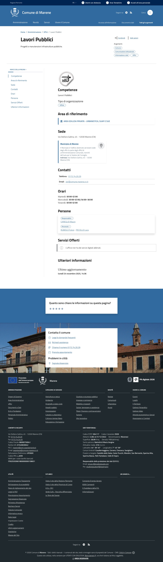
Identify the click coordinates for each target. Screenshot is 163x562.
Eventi (135, 396)
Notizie (110, 396)
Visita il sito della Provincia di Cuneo (59, 484)
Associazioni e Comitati (141, 418)
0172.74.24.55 (17, 439)
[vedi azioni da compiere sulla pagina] (132, 38)
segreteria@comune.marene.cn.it (25, 450)
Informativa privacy (15, 513)
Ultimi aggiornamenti (16, 528)
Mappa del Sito (13, 535)
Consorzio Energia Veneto (92, 480)
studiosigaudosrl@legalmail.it (97, 466)
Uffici (46, 32)
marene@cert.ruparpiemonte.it (24, 447)
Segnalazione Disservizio (17, 499)
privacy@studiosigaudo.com (98, 464)
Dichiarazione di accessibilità (18, 484)
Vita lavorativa (81, 418)
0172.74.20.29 (74, 176)
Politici (10, 418)
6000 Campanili (88, 484)
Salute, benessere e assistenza (87, 407)
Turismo (79, 414)
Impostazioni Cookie (15, 520)
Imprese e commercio (84, 400)
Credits (10, 524)
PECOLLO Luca (82, 230)
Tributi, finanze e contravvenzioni (88, 411)
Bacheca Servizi (14, 506)
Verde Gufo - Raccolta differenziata (59, 491)
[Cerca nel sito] (150, 12)
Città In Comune (125, 552)
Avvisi (110, 407)
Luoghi (135, 400)
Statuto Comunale (15, 509)
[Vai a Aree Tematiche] (113, 2)
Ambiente (49, 400)
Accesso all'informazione (107, 22)
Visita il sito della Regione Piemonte (59, 480)
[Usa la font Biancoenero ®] (91, 2)
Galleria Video (138, 411)
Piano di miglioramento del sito (19, 488)
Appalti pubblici (51, 407)
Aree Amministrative (16, 400)
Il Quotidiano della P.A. (90, 488)
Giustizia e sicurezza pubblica (87, 396)
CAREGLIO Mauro (68, 221)
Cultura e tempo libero (54, 418)
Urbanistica (112, 403)
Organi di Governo (15, 396)
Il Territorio (136, 403)
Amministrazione (34, 32)
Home (23, 32)
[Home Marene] (30, 12)
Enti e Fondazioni (14, 411)
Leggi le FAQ (13, 491)
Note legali (12, 517)
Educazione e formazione (55, 422)
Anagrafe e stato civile (54, 403)
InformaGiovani (88, 491)
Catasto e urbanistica (53, 414)
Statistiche (12, 531)
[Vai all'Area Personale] (138, 2)
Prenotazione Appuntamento (19, 495)
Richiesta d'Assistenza (16, 502)
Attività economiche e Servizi (144, 414)
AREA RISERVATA (80, 558)
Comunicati (112, 400)
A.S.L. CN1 (49, 488)
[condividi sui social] (120, 38)
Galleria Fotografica (140, 407)
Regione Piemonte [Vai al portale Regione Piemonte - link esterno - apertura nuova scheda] (16, 2)
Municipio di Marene (69, 143)
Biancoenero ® (90, 555)
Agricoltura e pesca (53, 396)
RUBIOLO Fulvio (67, 230)
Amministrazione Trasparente (19, 480)
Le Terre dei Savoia (52, 495)
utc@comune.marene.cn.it (77, 181)
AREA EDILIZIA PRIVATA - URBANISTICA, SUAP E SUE (85, 121)
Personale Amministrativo (18, 414)
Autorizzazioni (51, 411)
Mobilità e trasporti (83, 403)
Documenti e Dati (14, 407)
